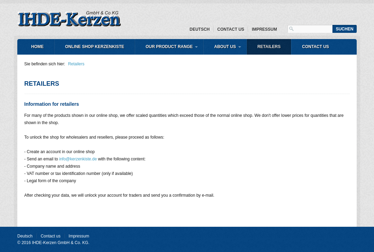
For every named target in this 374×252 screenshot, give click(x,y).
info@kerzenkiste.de (78, 159)
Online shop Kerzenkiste (94, 46)
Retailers (268, 46)
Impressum (264, 29)
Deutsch (200, 29)
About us (225, 46)
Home (37, 46)
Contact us (230, 29)
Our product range (169, 46)
